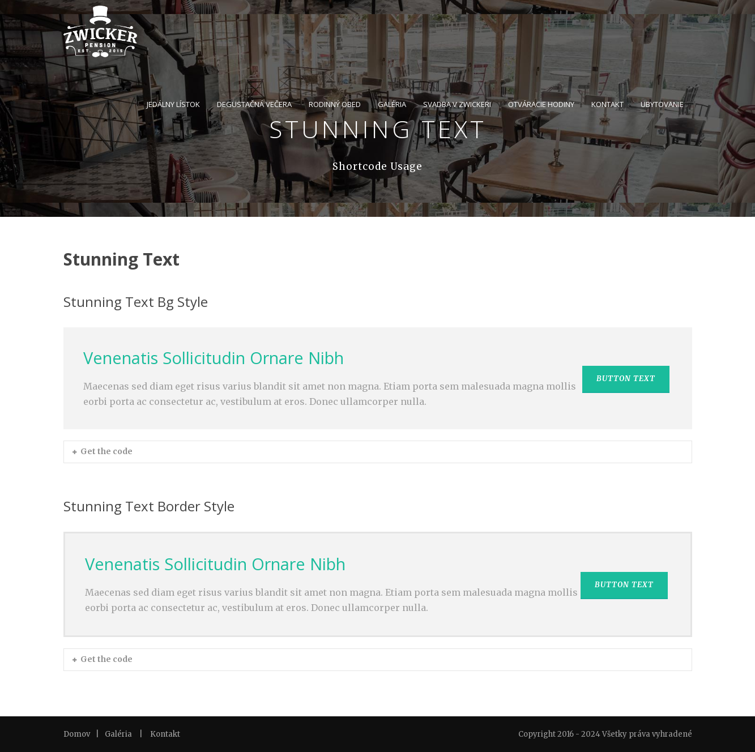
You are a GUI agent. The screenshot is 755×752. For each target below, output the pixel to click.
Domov (76, 734)
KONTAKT (607, 104)
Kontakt (165, 734)
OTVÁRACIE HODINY (541, 104)
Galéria (118, 734)
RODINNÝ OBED (335, 104)
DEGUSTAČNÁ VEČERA (254, 104)
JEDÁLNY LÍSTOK (173, 104)
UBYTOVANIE (662, 104)
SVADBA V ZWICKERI (457, 104)
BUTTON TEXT (625, 378)
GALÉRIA (392, 104)
